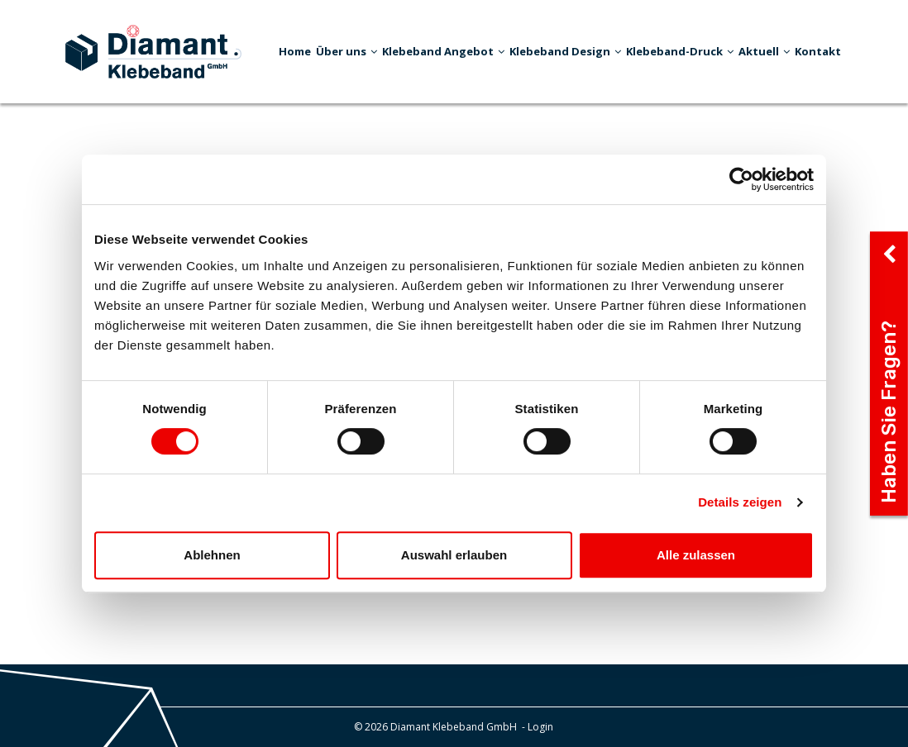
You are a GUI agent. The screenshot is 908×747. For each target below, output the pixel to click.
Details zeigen (739, 502)
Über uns (346, 51)
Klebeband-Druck (680, 51)
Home (295, 51)
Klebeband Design (565, 51)
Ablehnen (212, 555)
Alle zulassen (696, 555)
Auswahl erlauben (454, 555)
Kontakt (818, 51)
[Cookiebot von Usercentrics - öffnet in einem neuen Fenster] (741, 179)
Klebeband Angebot (443, 51)
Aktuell (764, 51)
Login (540, 727)
